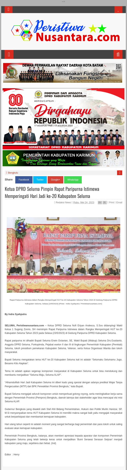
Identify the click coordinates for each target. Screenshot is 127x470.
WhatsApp (72, 179)
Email (118, 202)
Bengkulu (13, 172)
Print (110, 202)
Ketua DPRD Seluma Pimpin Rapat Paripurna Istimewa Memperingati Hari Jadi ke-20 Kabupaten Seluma (52, 192)
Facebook (24, 179)
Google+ (55, 179)
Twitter (40, 179)
